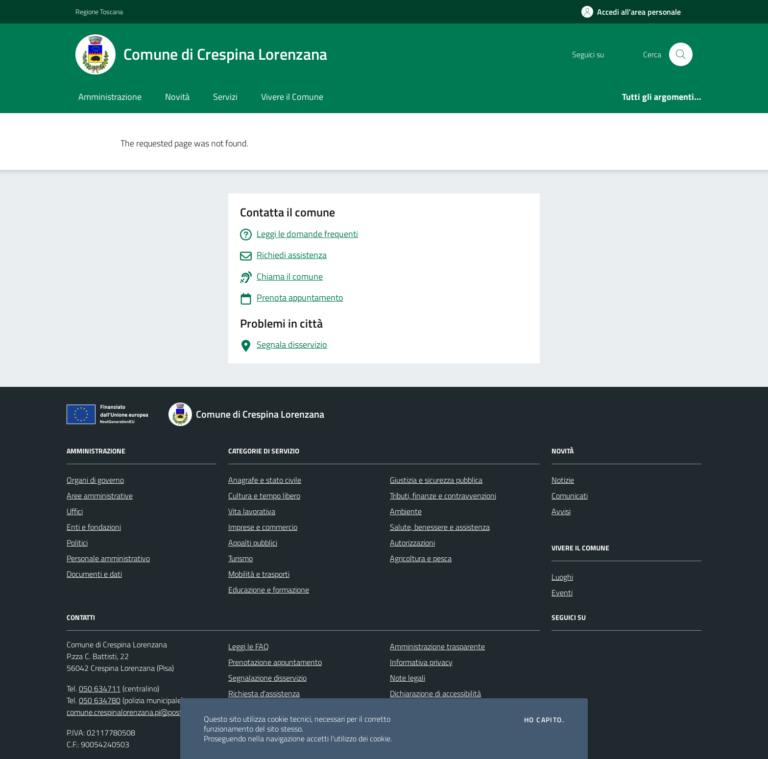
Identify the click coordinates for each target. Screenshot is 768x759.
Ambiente (406, 511)
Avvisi (561, 511)
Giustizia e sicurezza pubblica (436, 480)
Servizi (225, 96)
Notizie (563, 480)
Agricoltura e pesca (421, 558)
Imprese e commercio (262, 527)
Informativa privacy (421, 662)
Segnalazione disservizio (267, 678)
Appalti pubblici (252, 542)
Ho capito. (544, 719)
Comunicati (570, 495)
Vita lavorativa (251, 511)
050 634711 (99, 688)
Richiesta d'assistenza (264, 693)
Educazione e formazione (268, 589)
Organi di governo (95, 480)
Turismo (240, 558)
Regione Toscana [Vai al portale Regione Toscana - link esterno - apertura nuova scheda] (99, 11)
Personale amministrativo (108, 558)
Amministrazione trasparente (437, 646)
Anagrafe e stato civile (264, 480)
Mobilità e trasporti (258, 574)
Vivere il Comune (292, 96)
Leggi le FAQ (248, 646)
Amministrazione (110, 96)
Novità (177, 96)
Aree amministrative (100, 495)
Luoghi (562, 577)
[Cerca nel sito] (681, 54)
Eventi (562, 592)
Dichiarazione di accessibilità (435, 693)
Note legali (407, 678)
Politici (77, 542)
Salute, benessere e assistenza (440, 527)
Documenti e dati (94, 574)
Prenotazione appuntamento (275, 662)
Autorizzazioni (412, 542)
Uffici (75, 511)
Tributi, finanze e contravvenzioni (443, 495)
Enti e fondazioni (94, 527)
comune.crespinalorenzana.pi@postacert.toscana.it (149, 712)
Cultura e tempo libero (264, 495)
